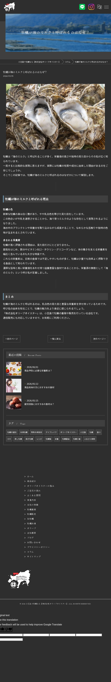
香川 (98, 432)
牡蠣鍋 (48, 439)
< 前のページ (11, 338)
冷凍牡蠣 (23, 432)
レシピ (39, 439)
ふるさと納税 (89, 439)
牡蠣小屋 (77, 439)
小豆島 (83, 432)
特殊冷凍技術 (36, 432)
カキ (9, 439)
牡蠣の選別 (11, 432)
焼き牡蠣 (29, 439)
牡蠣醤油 (66, 439)
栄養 (57, 439)
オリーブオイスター (68, 432)
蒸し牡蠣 (18, 439)
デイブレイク (51, 432)
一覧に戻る (55, 338)
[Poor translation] (8, 629)
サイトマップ (34, 556)
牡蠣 (91, 432)
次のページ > (99, 338)
